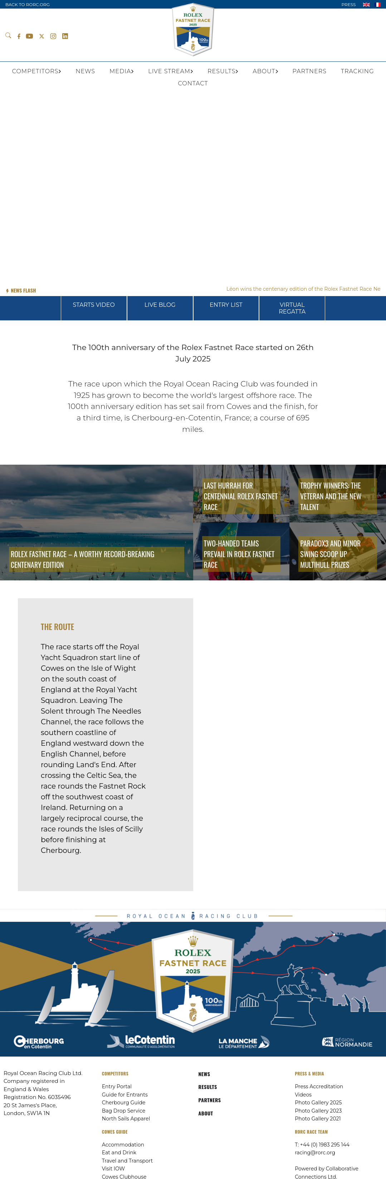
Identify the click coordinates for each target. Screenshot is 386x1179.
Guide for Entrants (125, 1094)
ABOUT (206, 1113)
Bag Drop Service (123, 1111)
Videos (303, 1094)
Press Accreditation (319, 1086)
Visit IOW (113, 1168)
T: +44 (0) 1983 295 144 (322, 1144)
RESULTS (208, 1086)
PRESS (348, 4)
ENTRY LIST (226, 304)
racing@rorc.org (315, 1152)
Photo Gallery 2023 (318, 1111)
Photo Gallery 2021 (318, 1118)
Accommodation (123, 1144)
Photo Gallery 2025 (318, 1102)
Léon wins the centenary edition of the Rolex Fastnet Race (306, 289)
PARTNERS (210, 1100)
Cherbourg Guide (124, 1102)
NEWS (204, 1074)
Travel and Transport (127, 1161)
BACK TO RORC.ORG (27, 4)
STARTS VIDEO (94, 304)
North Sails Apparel (126, 1118)
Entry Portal (117, 1086)
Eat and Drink (119, 1152)
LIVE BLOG (160, 304)
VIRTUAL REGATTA (292, 308)
